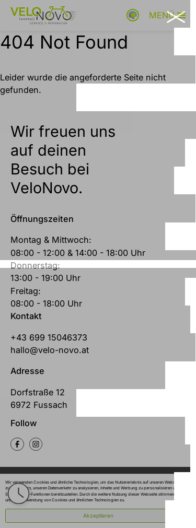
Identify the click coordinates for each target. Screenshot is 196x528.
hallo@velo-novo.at (49, 350)
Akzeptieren (98, 515)
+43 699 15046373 (48, 337)
